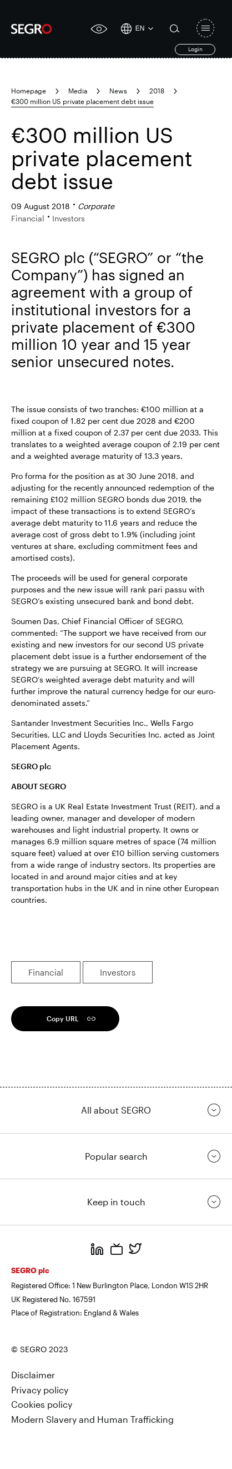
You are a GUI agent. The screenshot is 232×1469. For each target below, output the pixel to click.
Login (195, 49)
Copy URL (63, 1018)
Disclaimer (33, 1374)
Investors (117, 972)
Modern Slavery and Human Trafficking (92, 1419)
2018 (156, 91)
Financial (45, 972)
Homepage (28, 91)
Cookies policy (41, 1404)
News (118, 91)
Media (77, 91)
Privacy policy (39, 1389)
